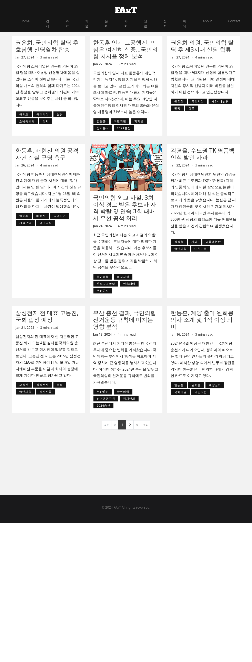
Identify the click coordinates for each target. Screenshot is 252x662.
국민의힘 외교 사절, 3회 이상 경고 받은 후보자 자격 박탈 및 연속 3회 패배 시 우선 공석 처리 (124, 207)
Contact (234, 21)
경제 (47, 23)
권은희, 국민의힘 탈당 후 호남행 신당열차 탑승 (47, 45)
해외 (184, 23)
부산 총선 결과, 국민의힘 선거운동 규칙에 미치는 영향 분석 (124, 319)
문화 (106, 23)
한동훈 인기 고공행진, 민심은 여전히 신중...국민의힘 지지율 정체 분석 (125, 49)
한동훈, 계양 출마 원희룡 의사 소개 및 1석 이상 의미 (202, 319)
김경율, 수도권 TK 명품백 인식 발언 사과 (203, 153)
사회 (126, 23)
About (207, 21)
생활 (145, 23)
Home (25, 21)
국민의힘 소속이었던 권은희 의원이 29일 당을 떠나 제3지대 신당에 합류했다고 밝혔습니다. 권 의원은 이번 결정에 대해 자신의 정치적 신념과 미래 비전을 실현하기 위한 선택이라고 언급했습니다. (203, 79)
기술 (86, 23)
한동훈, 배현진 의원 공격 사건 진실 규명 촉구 (47, 153)
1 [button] (122, 425)
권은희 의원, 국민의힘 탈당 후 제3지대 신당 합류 (202, 45)
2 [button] (130, 425)
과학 (67, 23)
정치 (165, 23)
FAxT (126, 10)
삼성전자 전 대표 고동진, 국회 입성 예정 (47, 316)
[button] (137, 424)
